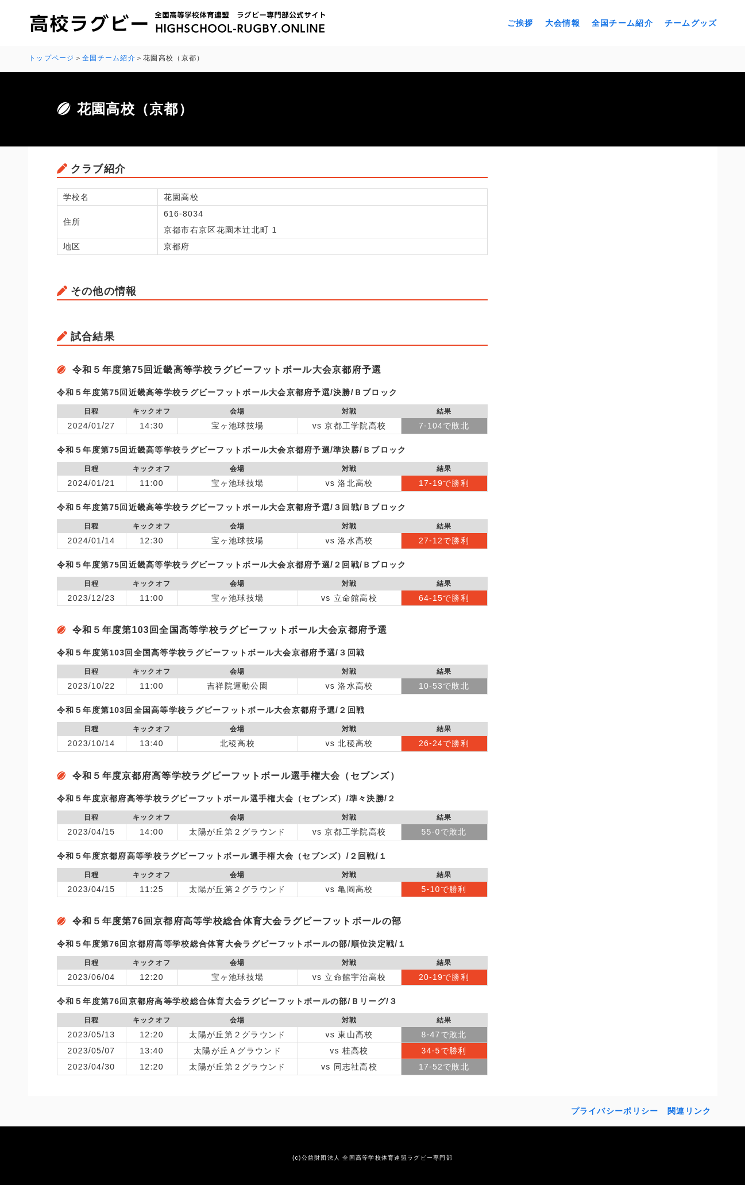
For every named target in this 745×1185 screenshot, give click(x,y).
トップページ (52, 58)
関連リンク (689, 1110)
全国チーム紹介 (622, 23)
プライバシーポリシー (615, 1110)
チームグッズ (691, 23)
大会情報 (562, 23)
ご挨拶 (520, 23)
